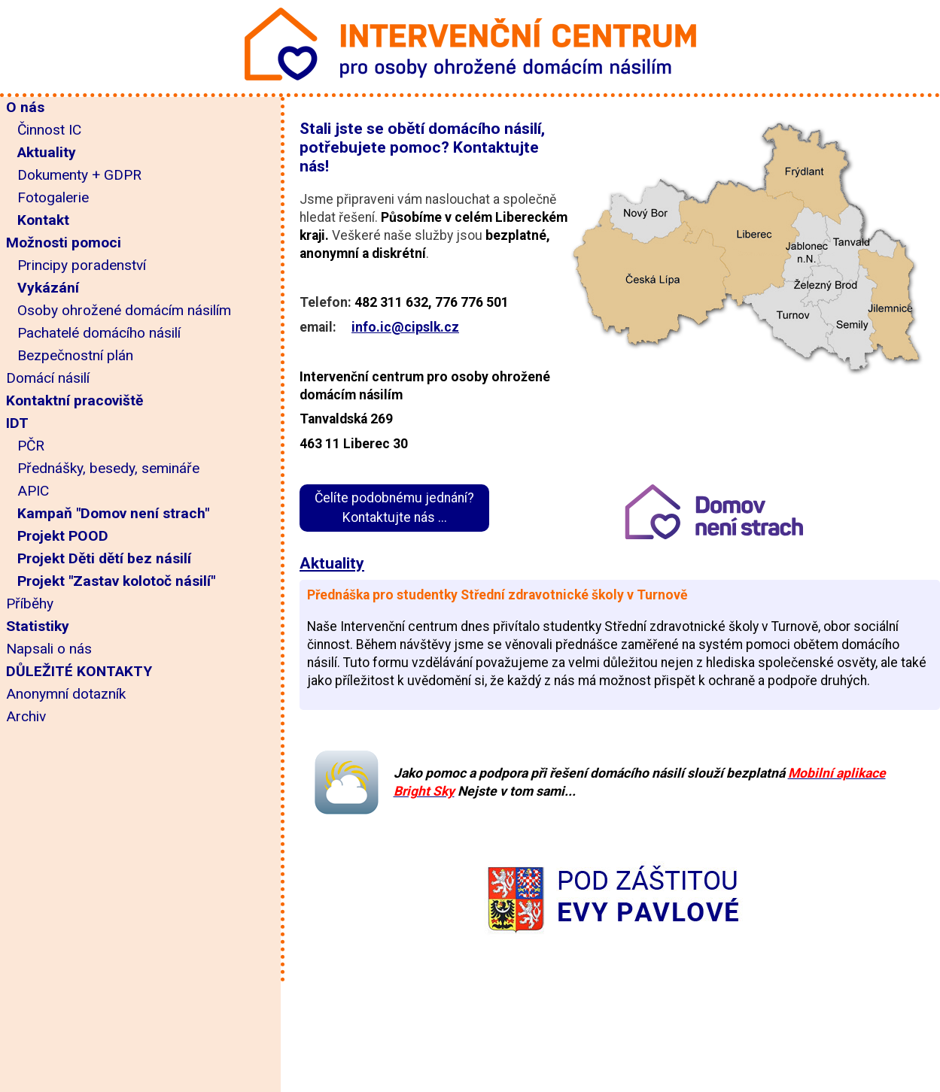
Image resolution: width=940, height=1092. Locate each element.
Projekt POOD (62, 535)
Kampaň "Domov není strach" (113, 513)
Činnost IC (49, 129)
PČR (30, 445)
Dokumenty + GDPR (79, 175)
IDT (17, 423)
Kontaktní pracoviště (74, 400)
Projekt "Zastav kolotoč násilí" (116, 581)
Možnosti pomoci (63, 242)
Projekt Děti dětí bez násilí (104, 558)
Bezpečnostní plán (75, 355)
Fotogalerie (53, 197)
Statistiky (37, 626)
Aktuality (46, 152)
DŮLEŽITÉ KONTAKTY (79, 671)
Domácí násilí (48, 378)
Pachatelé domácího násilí (99, 332)
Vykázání (48, 287)
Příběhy (29, 603)
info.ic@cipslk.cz (405, 327)
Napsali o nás (49, 648)
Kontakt (43, 220)
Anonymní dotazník (66, 693)
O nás (25, 107)
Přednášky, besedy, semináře (108, 468)
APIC (33, 490)
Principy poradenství (81, 265)
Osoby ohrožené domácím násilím (124, 310)
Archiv (26, 716)
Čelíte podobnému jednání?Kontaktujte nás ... (394, 507)
